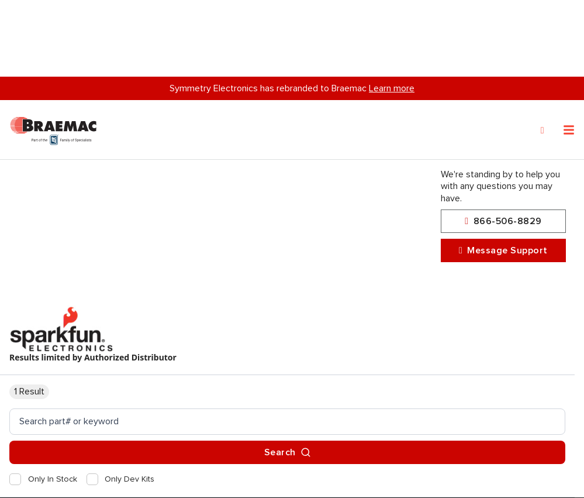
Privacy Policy (53, 477)
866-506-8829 (503, 222)
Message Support (503, 251)
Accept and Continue (167, 477)
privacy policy (181, 449)
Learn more (391, 12)
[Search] (542, 54)
